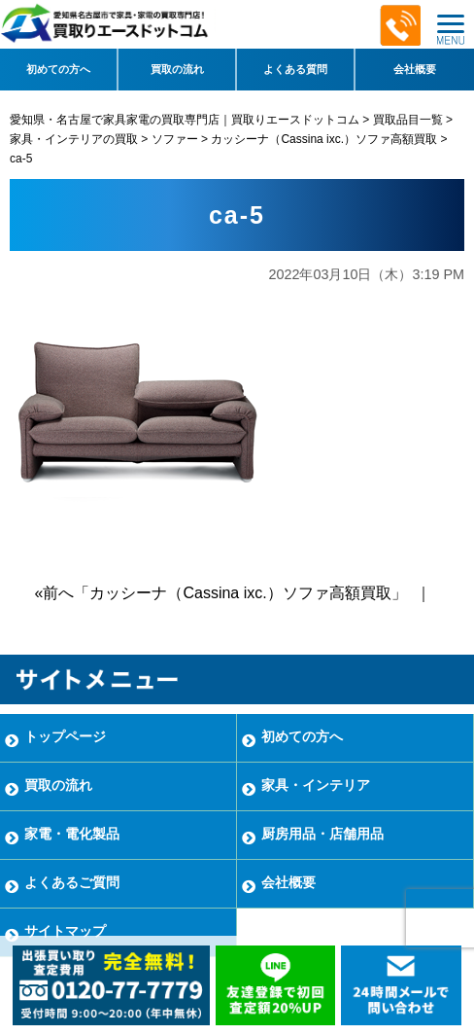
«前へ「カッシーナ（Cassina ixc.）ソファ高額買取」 (221, 593)
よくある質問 (295, 69)
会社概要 (414, 69)
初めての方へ (58, 69)
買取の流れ (177, 69)
